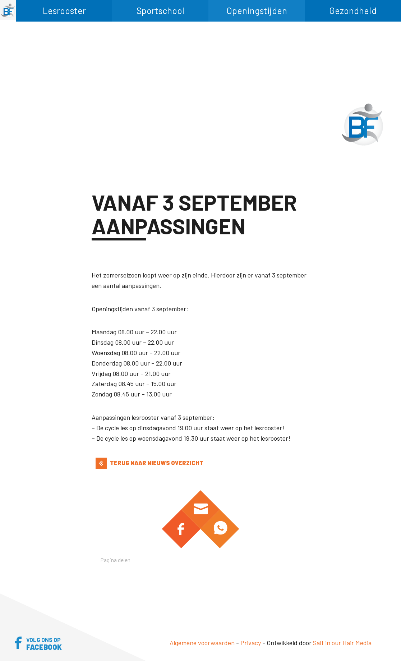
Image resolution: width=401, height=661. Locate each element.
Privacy (250, 643)
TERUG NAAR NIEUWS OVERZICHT (149, 462)
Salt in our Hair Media (342, 643)
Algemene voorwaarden (202, 643)
